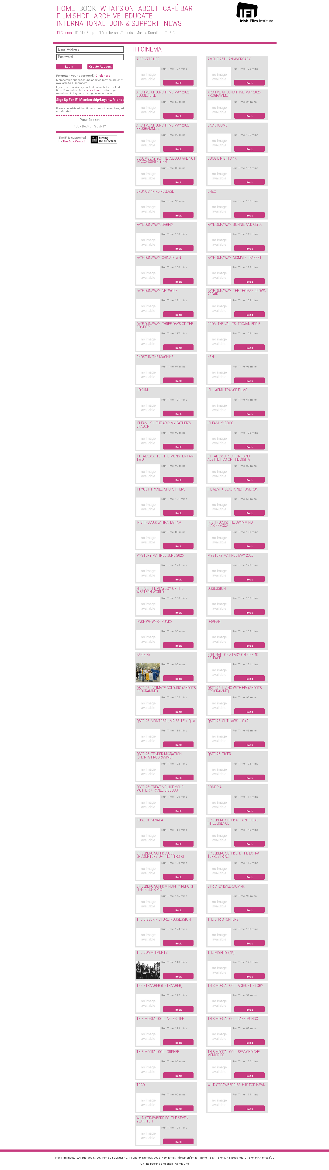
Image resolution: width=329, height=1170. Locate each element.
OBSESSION (217, 588)
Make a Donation (148, 33)
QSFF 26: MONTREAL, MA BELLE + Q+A (165, 721)
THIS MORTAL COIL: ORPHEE (157, 1052)
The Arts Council (73, 141)
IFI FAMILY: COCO (220, 423)
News (173, 23)
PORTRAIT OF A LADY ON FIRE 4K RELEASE (233, 656)
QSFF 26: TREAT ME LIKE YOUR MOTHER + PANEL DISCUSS (160, 789)
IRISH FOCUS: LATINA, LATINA (158, 522)
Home (65, 8)
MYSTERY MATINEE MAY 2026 (230, 555)
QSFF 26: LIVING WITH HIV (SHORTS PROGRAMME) (235, 689)
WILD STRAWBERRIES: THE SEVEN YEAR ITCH (162, 1120)
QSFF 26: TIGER (219, 754)
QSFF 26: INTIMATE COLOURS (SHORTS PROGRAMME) (166, 689)
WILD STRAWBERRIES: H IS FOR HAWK (236, 1085)
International (80, 23)
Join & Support (134, 23)
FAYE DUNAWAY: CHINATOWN (158, 257)
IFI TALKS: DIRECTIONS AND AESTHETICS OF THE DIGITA (229, 458)
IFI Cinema (64, 33)
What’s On (117, 8)
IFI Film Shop (84, 33)
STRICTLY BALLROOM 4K (226, 886)
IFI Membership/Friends (115, 33)
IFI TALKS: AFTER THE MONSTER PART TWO (165, 458)
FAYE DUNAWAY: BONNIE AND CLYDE (235, 224)
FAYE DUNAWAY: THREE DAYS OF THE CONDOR (164, 325)
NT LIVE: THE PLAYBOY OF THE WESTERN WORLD (159, 590)
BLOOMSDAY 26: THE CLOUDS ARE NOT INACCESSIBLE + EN (166, 160)
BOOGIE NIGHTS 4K (222, 158)
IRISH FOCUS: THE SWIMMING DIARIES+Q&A (230, 524)
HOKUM (142, 390)
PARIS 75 (143, 654)
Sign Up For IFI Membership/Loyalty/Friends (90, 100)
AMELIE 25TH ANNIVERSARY (229, 59)
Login (69, 66)
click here (93, 90)
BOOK (87, 8)
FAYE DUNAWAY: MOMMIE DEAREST (235, 257)
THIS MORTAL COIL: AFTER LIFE (160, 1018)
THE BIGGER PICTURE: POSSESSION (163, 919)
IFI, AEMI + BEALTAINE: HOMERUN (233, 489)
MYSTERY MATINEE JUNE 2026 (160, 555)
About (148, 8)
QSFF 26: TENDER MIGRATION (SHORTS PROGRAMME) (159, 756)
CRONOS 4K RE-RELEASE (155, 191)
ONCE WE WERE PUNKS (154, 621)
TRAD (140, 1085)
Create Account (100, 66)
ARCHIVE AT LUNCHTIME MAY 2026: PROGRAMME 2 (163, 127)
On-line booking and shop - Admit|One (164, 1163)
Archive (107, 16)
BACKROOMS (218, 125)
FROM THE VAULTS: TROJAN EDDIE (234, 324)
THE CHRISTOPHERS (223, 919)
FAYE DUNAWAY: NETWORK (157, 290)
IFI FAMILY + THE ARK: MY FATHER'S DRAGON (163, 425)
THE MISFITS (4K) (221, 952)
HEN (211, 357)
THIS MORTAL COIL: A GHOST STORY (235, 985)
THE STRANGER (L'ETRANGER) (159, 985)
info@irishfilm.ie (187, 1157)
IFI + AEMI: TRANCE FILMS (227, 390)
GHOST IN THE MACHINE (154, 357)
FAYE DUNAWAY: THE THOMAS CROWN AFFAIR (237, 292)
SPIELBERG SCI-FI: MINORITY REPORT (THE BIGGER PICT (165, 888)
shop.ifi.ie (268, 1157)
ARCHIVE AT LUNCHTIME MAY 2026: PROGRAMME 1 (234, 94)
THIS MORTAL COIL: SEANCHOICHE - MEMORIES (235, 1053)
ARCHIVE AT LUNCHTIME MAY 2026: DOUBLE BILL (163, 94)
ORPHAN (214, 621)
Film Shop (73, 16)
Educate (138, 16)
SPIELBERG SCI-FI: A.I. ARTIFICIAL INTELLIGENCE (233, 822)
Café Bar (178, 8)
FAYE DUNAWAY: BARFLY (154, 224)
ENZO (212, 191)
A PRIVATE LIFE (147, 59)
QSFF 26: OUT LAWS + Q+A (228, 721)
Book (178, 83)
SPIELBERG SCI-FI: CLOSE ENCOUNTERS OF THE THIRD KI (160, 855)
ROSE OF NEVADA (149, 820)
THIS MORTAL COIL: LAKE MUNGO (233, 1018)
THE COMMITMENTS (152, 952)
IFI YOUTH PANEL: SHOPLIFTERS (160, 489)
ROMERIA (215, 787)
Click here (103, 75)
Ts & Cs (171, 33)
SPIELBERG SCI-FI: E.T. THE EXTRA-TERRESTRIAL (234, 855)
